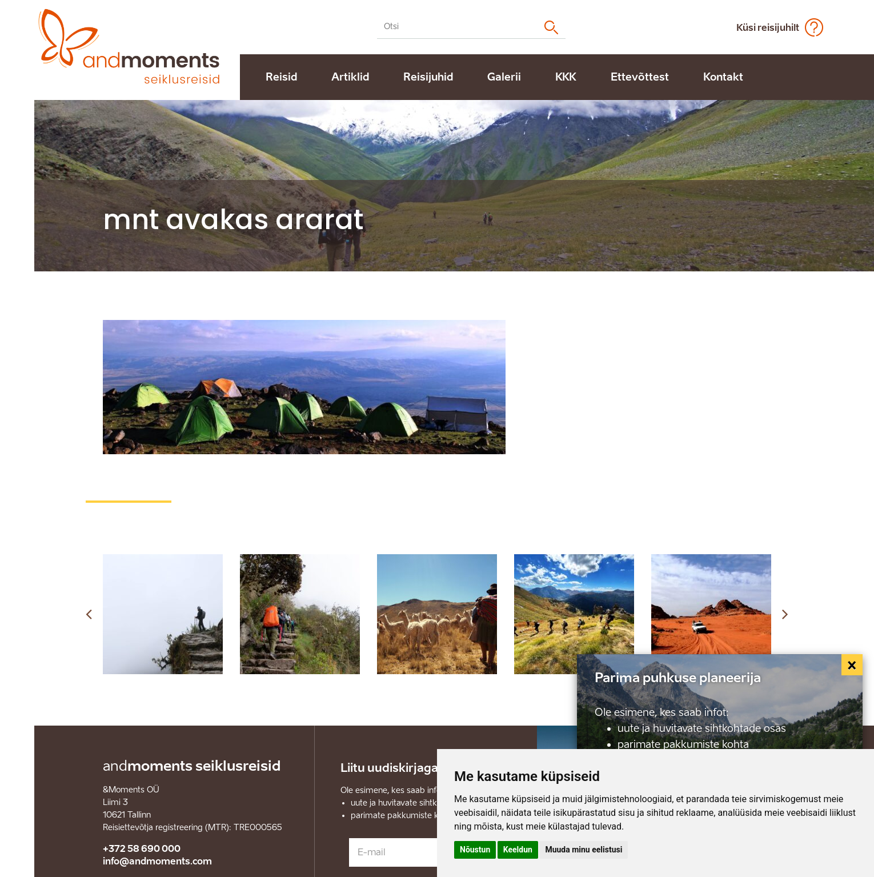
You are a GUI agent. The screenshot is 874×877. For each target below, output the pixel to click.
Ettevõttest (640, 77)
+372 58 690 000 (142, 848)
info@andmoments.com (157, 861)
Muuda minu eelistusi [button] (583, 849)
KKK (565, 77)
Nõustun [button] (475, 849)
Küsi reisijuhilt (767, 27)
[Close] (852, 665)
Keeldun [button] (517, 849)
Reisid (281, 77)
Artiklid (350, 77)
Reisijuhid (428, 77)
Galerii (504, 77)
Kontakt (723, 77)
